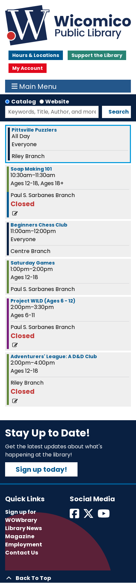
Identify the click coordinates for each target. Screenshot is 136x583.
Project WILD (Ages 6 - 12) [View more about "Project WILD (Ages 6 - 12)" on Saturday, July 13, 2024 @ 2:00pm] (43, 300)
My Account (27, 68)
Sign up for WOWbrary (21, 516)
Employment (23, 544)
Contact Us (21, 553)
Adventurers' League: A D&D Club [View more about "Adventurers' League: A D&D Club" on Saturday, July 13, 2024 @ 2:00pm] (54, 356)
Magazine (19, 536)
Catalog (23, 101)
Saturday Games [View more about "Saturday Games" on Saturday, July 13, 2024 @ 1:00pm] (33, 262)
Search (118, 112)
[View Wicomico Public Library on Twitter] (89, 516)
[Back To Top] (68, 578)
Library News (23, 528)
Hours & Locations (35, 55)
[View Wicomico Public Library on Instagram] (104, 516)
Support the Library (96, 55)
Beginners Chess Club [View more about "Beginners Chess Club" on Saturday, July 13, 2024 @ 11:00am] (39, 224)
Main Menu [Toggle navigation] (34, 86)
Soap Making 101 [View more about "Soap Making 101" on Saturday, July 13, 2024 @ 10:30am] (31, 169)
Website (57, 101)
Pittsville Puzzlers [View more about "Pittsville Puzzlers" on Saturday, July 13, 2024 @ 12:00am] (34, 130)
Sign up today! (41, 469)
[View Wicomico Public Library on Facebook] (75, 516)
